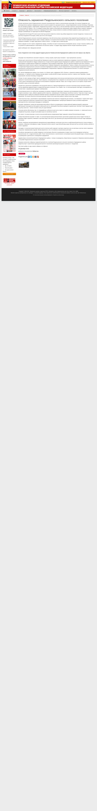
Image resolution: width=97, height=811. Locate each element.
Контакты (74, 10)
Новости (27, 15)
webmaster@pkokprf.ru (48, 194)
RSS (63, 2)
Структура (22, 10)
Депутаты (30, 10)
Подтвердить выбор (9, 173)
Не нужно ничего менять (8, 170)
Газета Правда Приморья (9, 131)
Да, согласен (8, 165)
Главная (6, 10)
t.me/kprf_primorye (7, 58)
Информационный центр (50, 10)
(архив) (8, 154)
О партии (15, 10)
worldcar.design (61, 194)
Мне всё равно (8, 167)
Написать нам (86, 2)
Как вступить (38, 10)
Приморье (22, 153)
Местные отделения (64, 10)
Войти (92, 2)
